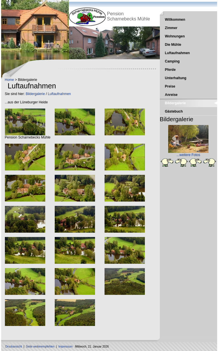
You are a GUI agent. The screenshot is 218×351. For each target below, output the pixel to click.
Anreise (171, 95)
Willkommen (175, 20)
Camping (172, 61)
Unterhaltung (176, 78)
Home (9, 80)
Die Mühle (173, 45)
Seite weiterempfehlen (40, 346)
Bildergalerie (35, 94)
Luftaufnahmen (59, 94)
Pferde (170, 70)
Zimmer (171, 28)
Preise (170, 86)
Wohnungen (175, 36)
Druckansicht (13, 346)
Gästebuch (174, 111)
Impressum (65, 346)
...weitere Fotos (188, 155)
